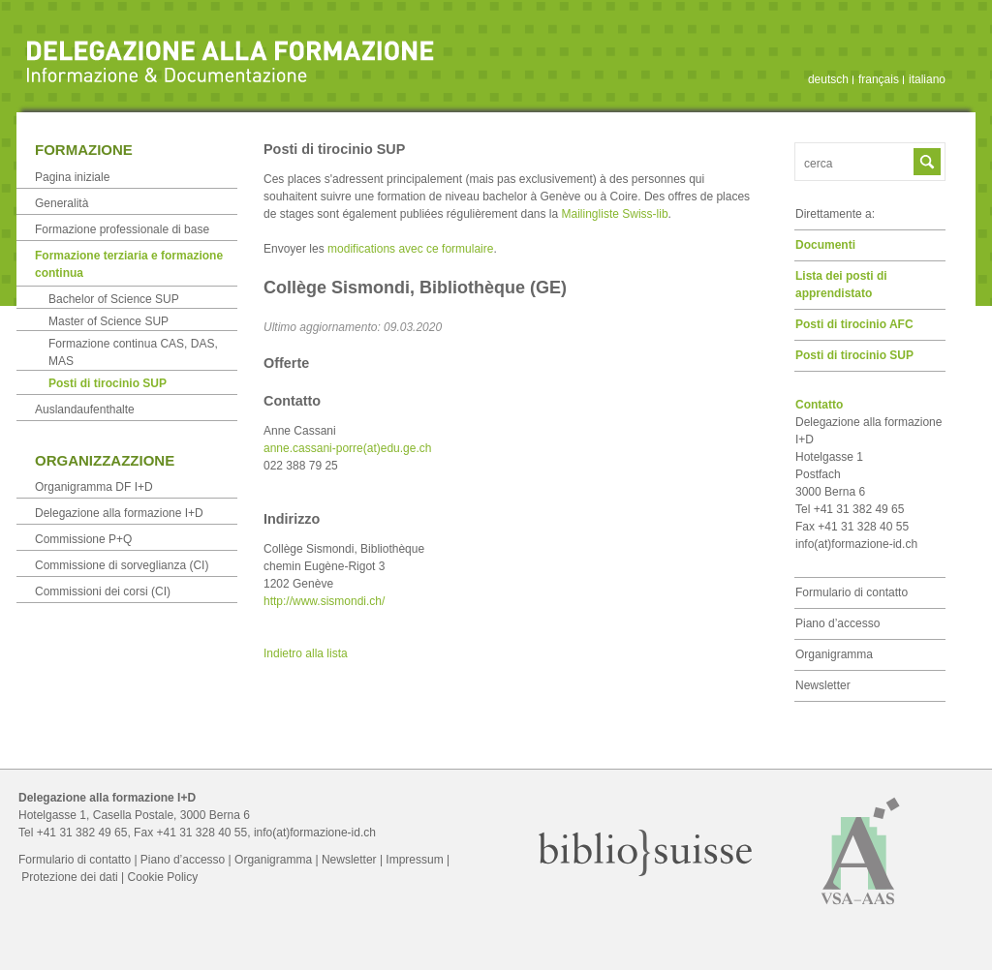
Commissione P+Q (83, 539)
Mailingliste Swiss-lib (615, 214)
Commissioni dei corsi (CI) (102, 591)
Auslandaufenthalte (85, 409)
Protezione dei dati (69, 877)
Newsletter (823, 685)
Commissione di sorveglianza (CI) (121, 565)
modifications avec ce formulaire (410, 249)
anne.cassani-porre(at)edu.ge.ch (347, 448)
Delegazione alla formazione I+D (119, 513)
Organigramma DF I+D (94, 487)
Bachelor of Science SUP (113, 299)
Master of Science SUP (108, 321)
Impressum (414, 859)
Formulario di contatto (851, 592)
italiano (927, 79)
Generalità (61, 203)
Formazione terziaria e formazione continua (129, 264)
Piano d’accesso (837, 623)
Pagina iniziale (72, 177)
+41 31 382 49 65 (82, 832)
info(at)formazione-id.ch (856, 544)
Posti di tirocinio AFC (854, 324)
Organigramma (834, 654)
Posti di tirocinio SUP (854, 355)
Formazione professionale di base (122, 229)
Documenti (825, 245)
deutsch (828, 79)
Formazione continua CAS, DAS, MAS (133, 352)
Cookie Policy (163, 877)
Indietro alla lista (306, 653)
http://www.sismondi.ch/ (324, 601)
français (878, 79)
